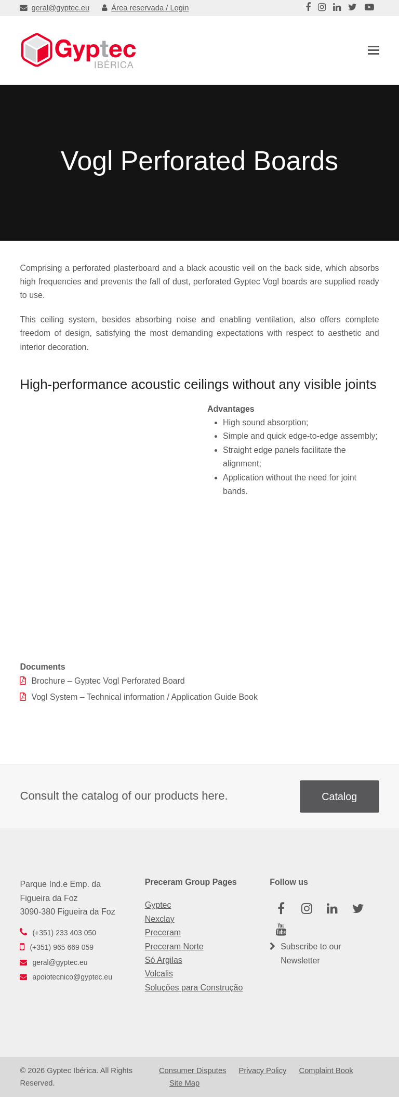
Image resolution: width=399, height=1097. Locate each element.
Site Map (184, 1083)
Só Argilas (163, 960)
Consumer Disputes (193, 1070)
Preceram (163, 932)
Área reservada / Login (145, 8)
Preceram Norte (174, 946)
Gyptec (158, 904)
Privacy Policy (263, 1070)
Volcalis (159, 973)
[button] (373, 50)
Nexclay (160, 919)
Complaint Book (326, 1070)
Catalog (339, 796)
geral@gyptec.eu (54, 8)
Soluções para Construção (194, 987)
